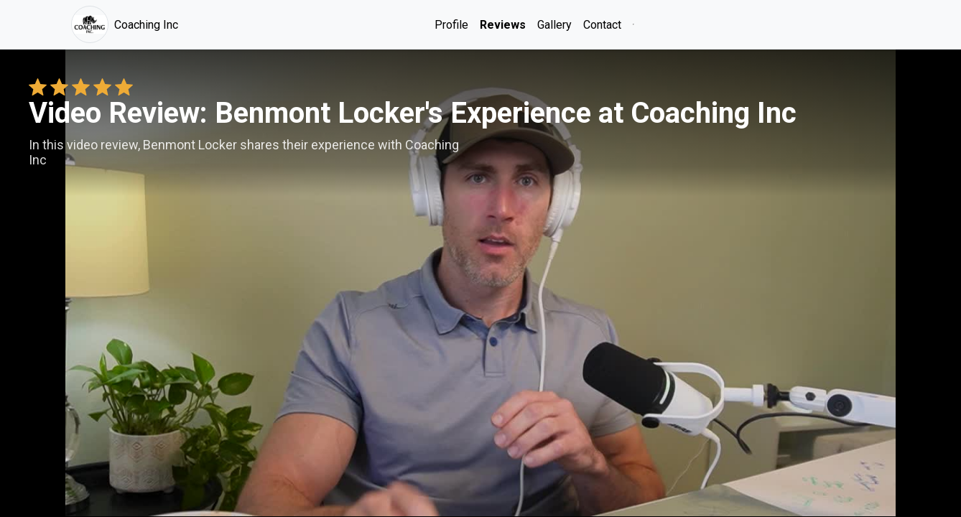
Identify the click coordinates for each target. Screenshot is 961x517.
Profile (451, 25)
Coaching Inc (124, 24)
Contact (602, 25)
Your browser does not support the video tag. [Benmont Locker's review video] (480, 283)
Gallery (554, 25)
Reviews (503, 25)
